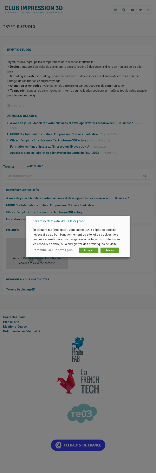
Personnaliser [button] (43, 250)
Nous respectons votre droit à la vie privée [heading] (59, 221)
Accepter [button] (88, 250)
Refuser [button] (110, 250)
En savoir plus (63, 250)
